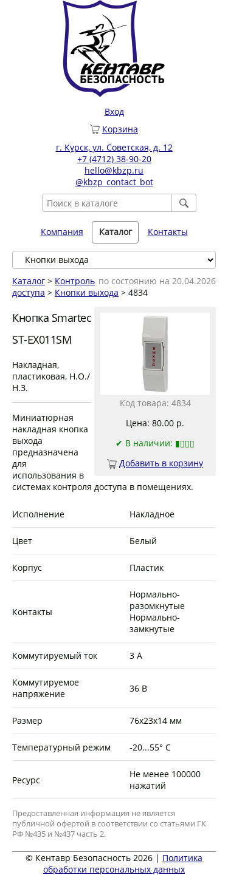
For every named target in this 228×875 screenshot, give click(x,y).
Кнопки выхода (87, 292)
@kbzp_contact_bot (114, 182)
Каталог (115, 231)
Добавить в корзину (161, 463)
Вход (114, 111)
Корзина (120, 129)
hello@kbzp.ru (114, 170)
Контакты (168, 231)
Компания (62, 231)
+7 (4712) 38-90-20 (114, 159)
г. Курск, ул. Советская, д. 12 (114, 147)
